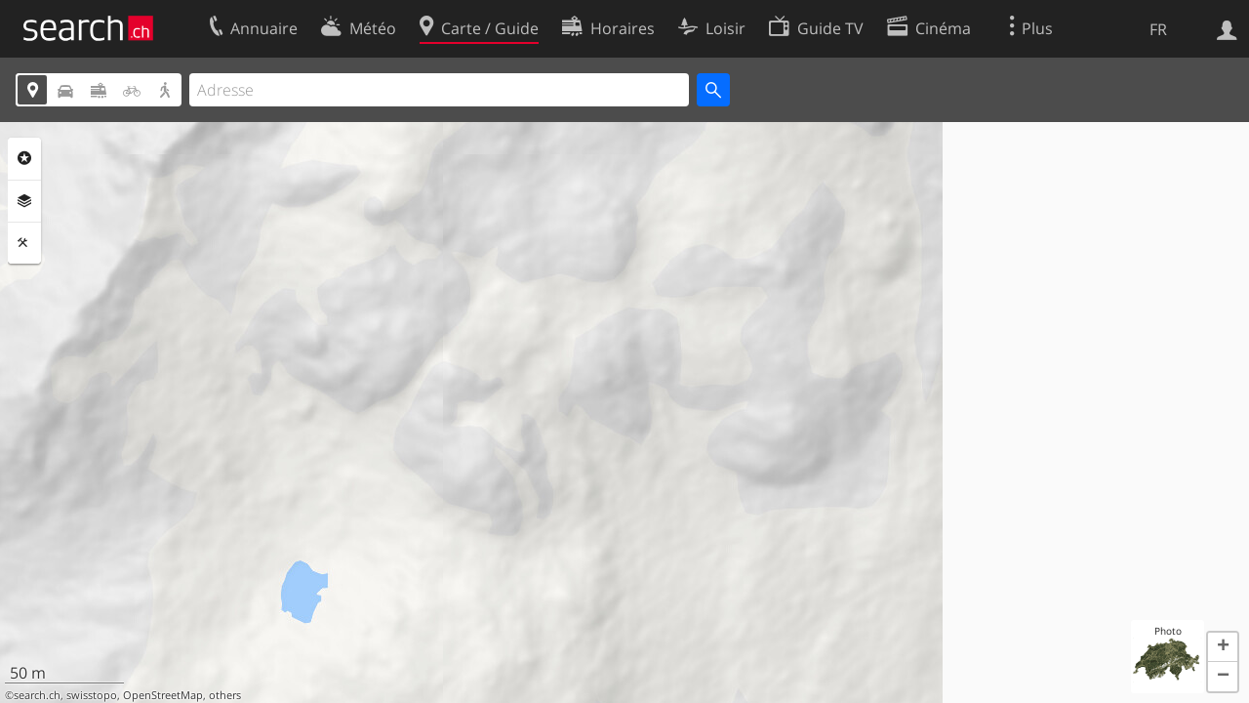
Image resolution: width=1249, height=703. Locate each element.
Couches (24, 201)
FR (1158, 29)
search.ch (37, 695)
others (225, 695)
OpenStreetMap (163, 695)
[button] (1222, 647)
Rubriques (24, 158)
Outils (24, 243)
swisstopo (91, 695)
